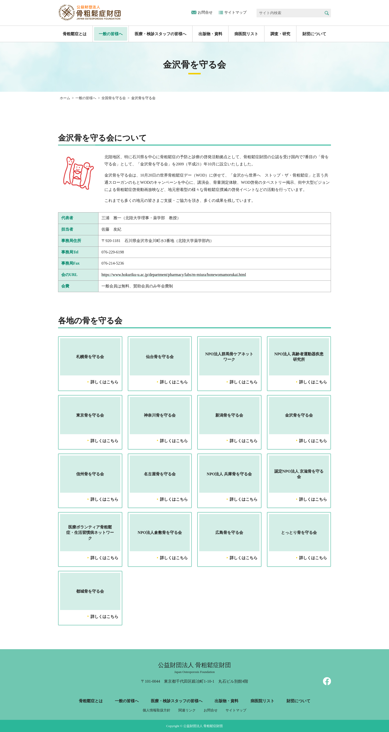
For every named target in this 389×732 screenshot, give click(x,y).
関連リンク (187, 710)
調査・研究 (280, 34)
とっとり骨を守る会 (299, 532)
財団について (314, 34)
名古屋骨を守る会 (160, 474)
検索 (326, 13)
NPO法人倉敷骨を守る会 (160, 532)
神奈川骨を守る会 (160, 415)
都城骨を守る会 (90, 591)
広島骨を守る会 (229, 532)
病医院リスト (246, 34)
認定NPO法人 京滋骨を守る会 (299, 474)
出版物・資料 (210, 34)
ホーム (65, 98)
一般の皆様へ (111, 34)
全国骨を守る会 (113, 98)
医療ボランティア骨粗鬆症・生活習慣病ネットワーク (90, 532)
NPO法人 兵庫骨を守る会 (229, 474)
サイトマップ (235, 12)
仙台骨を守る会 (160, 357)
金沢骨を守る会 (299, 415)
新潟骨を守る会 (229, 415)
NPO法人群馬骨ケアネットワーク (229, 357)
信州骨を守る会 (90, 474)
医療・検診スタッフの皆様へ (160, 34)
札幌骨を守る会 (90, 357)
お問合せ (205, 12)
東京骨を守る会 (90, 415)
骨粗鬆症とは (75, 34)
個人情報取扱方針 (156, 710)
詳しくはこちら (104, 382)
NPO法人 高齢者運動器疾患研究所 (299, 357)
